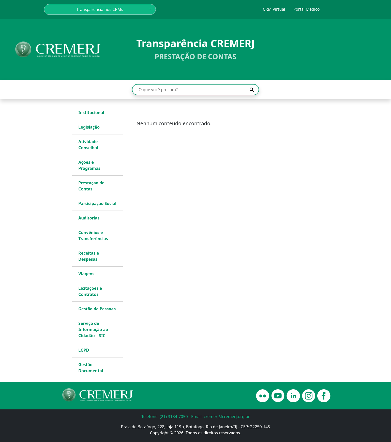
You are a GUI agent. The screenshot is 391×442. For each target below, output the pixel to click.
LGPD (83, 350)
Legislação (89, 127)
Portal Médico (306, 9)
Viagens (86, 274)
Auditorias (88, 218)
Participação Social (97, 203)
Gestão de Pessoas (97, 309)
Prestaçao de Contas (91, 186)
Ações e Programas (89, 165)
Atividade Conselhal (88, 144)
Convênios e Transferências (93, 235)
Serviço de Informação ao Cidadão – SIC (93, 329)
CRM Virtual (274, 9)
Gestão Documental (90, 368)
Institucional (91, 112)
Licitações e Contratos (90, 291)
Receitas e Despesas (88, 256)
